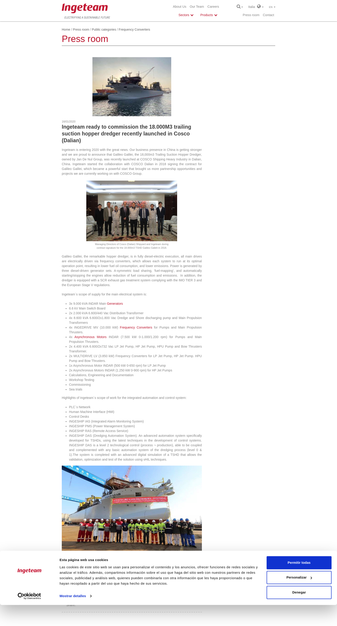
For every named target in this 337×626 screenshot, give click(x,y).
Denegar (299, 613)
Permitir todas (299, 584)
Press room (251, 15)
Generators (115, 303)
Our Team (197, 6)
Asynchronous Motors (90, 337)
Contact (268, 15)
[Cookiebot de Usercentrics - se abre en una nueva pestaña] (29, 617)
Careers (213, 6)
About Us (179, 6)
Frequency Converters (136, 327)
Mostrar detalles (72, 617)
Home (66, 29)
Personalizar (299, 598)
